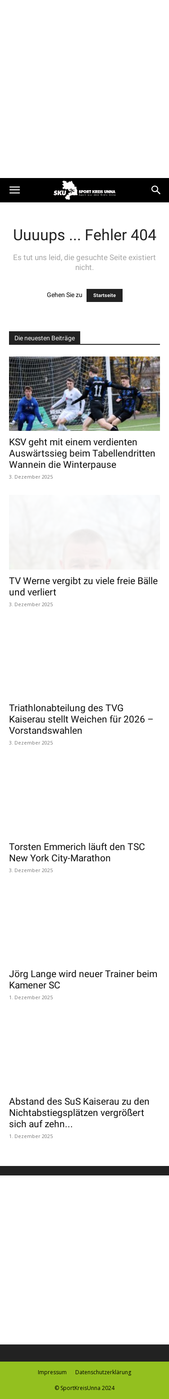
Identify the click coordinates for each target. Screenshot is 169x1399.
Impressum (52, 1372)
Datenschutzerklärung (103, 1372)
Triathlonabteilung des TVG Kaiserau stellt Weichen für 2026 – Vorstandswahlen (81, 719)
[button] (14, 190)
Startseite (104, 295)
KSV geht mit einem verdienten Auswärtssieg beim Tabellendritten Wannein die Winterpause (82, 453)
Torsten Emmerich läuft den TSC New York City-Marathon (77, 852)
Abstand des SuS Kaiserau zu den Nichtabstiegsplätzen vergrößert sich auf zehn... (79, 1112)
